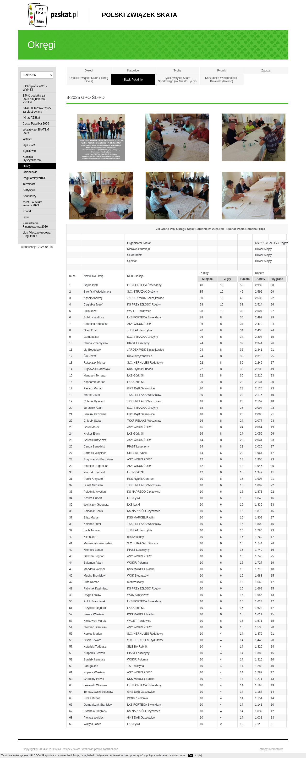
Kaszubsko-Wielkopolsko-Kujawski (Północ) (221, 79)
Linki (26, 217)
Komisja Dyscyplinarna (32, 158)
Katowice (133, 70)
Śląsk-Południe (133, 79)
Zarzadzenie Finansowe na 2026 (35, 225)
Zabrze (265, 70)
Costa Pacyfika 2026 (36, 123)
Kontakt (28, 211)
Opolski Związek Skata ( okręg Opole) (88, 79)
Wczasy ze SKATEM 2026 (36, 131)
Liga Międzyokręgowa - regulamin (36, 234)
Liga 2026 (29, 145)
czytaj (198, 755)
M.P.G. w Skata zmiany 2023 (32, 203)
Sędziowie (29, 151)
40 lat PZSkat (31, 117)
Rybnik (221, 70)
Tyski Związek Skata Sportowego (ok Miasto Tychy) (177, 79)
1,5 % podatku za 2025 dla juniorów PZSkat (34, 99)
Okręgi (27, 166)
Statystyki (29, 190)
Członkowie (30, 172)
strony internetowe (271, 749)
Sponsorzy (29, 196)
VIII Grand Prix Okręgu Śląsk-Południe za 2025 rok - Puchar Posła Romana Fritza (210, 229)
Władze (27, 139)
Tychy (177, 70)
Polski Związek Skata (139, 14)
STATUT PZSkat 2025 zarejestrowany (37, 110)
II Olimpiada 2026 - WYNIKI (35, 88)
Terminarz (29, 184)
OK (190, 755)
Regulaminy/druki (34, 178)
